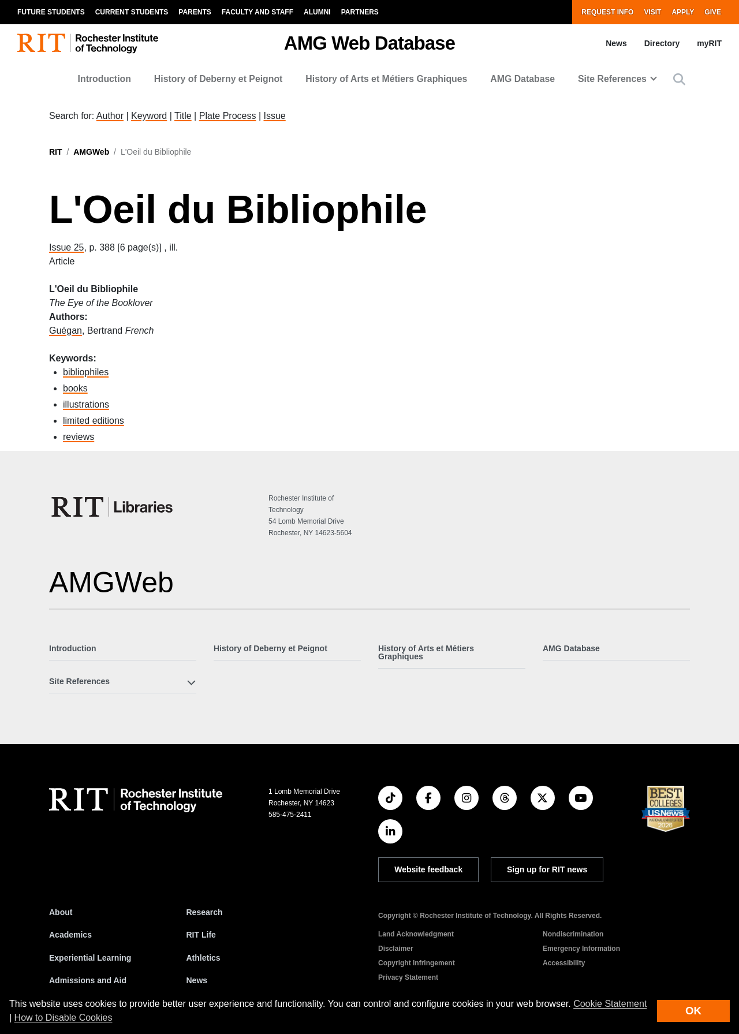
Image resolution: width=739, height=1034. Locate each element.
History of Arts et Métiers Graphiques (386, 79)
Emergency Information (581, 949)
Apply (682, 12)
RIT (55, 151)
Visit (652, 12)
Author (110, 116)
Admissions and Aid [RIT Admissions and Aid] (87, 980)
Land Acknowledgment (416, 934)
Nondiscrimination (573, 934)
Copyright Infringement (416, 963)
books (75, 388)
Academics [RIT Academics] (70, 934)
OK (693, 1011)
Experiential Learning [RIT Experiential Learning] (90, 957)
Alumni (317, 12)
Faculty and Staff (257, 12)
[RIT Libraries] (113, 506)
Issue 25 (66, 247)
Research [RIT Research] (204, 912)
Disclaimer (395, 949)
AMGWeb (91, 151)
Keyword (149, 116)
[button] (679, 79)
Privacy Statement (408, 977)
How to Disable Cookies (63, 1017)
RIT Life (201, 934)
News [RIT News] (197, 980)
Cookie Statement (610, 1004)
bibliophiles (86, 372)
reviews (78, 437)
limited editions (93, 420)
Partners (360, 12)
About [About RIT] (60, 912)
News (616, 43)
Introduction (104, 79)
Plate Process (227, 116)
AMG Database (522, 79)
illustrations (86, 404)
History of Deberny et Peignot (218, 79)
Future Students (51, 12)
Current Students (132, 12)
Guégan (65, 330)
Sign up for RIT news (547, 869)
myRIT (709, 43)
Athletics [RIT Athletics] (203, 957)
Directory (662, 43)
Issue (274, 116)
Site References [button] (612, 79)
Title (183, 116)
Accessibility (564, 963)
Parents (194, 12)
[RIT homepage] (87, 43)
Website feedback (428, 869)
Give (712, 12)
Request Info (607, 12)
